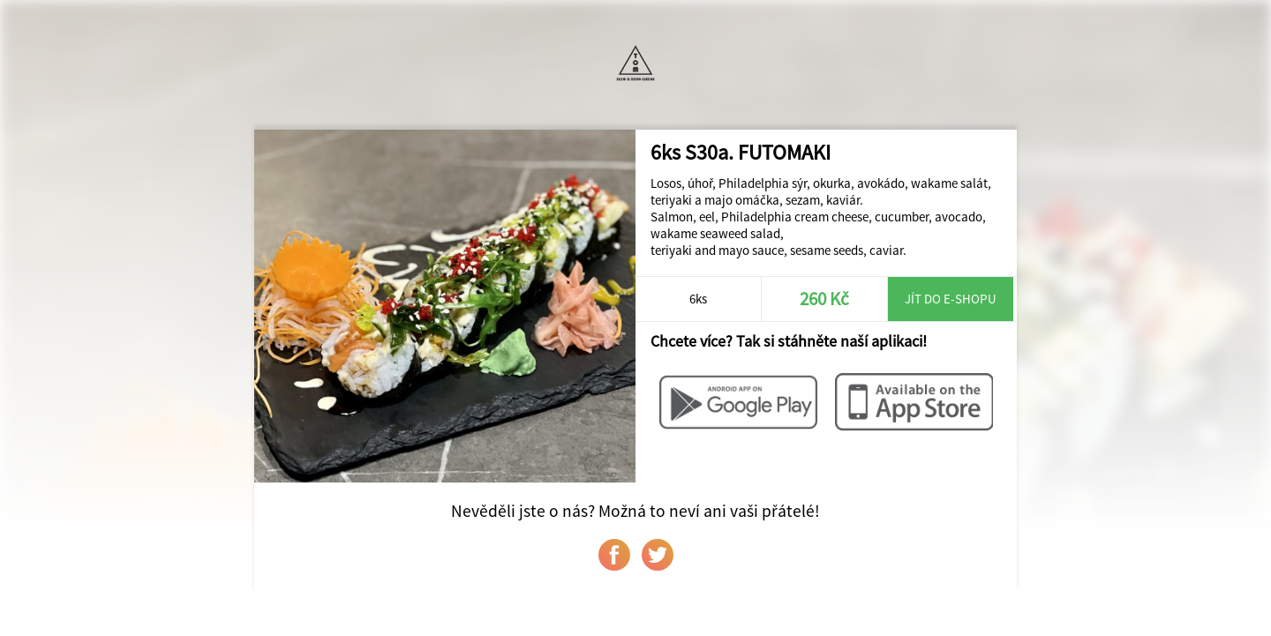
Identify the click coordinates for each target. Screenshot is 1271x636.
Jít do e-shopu (950, 298)
